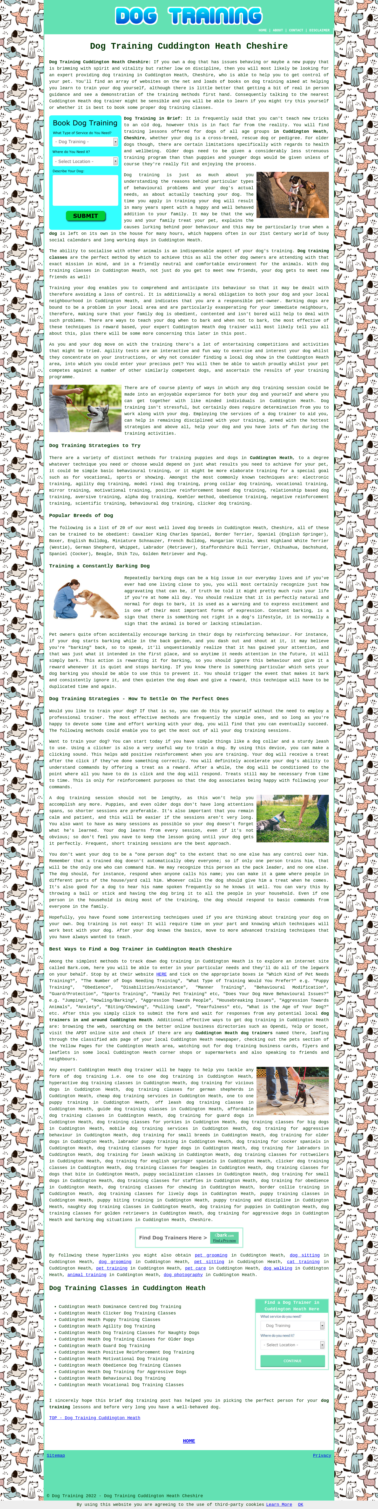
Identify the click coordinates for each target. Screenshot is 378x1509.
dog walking (277, 1268)
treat (184, 220)
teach (292, 118)
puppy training (231, 1200)
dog (53, 233)
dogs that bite (67, 1174)
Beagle (104, 554)
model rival (149, 484)
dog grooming (115, 1261)
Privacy (322, 1455)
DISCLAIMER (319, 30)
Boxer (55, 540)
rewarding (137, 660)
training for (272, 470)
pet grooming (211, 1255)
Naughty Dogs (184, 1332)
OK (300, 1504)
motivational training (122, 490)
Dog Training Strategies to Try (95, 445)
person (285, 1400)
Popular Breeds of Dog (81, 515)
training (134, 131)
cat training (303, 1261)
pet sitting (209, 1261)
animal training (87, 1274)
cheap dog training (120, 1096)
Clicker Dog (117, 1313)
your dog (164, 320)
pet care (195, 1268)
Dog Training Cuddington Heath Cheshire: (100, 62)
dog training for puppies (231, 1206)
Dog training (142, 175)
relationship (286, 490)
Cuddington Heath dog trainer (210, 327)
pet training (112, 1268)
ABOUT (278, 30)
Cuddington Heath (271, 457)
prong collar (220, 484)
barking (302, 610)
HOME (263, 30)
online (182, 1026)
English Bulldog (87, 540)
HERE (161, 974)
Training (59, 288)
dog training (118, 75)
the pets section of (304, 1039)
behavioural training (143, 470)
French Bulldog (186, 540)
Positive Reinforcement (132, 1352)
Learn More (279, 1504)
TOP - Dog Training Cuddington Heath (94, 1418)
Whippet (129, 547)
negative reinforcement (300, 497)
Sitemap (56, 1455)
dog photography (183, 1274)
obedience (231, 497)
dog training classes (185, 107)
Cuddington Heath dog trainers (234, 1033)
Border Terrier (233, 534)
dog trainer (108, 101)
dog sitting (305, 1255)
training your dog (198, 201)
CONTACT (296, 30)
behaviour (234, 288)
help (200, 427)
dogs (129, 144)
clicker (207, 503)
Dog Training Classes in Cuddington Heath (127, 1288)
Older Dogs (181, 1339)
